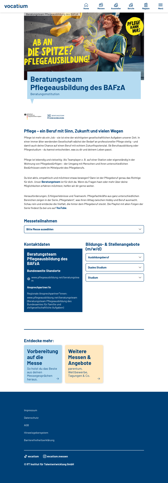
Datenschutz (31, 417)
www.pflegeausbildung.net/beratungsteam (54, 279)
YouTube (61, 207)
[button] (84, 229)
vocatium (31, 456)
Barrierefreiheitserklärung (39, 440)
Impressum (30, 410)
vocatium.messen (55, 456)
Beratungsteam (51, 181)
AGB (26, 425)
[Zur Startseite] (16, 6)
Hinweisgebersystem (36, 432)
